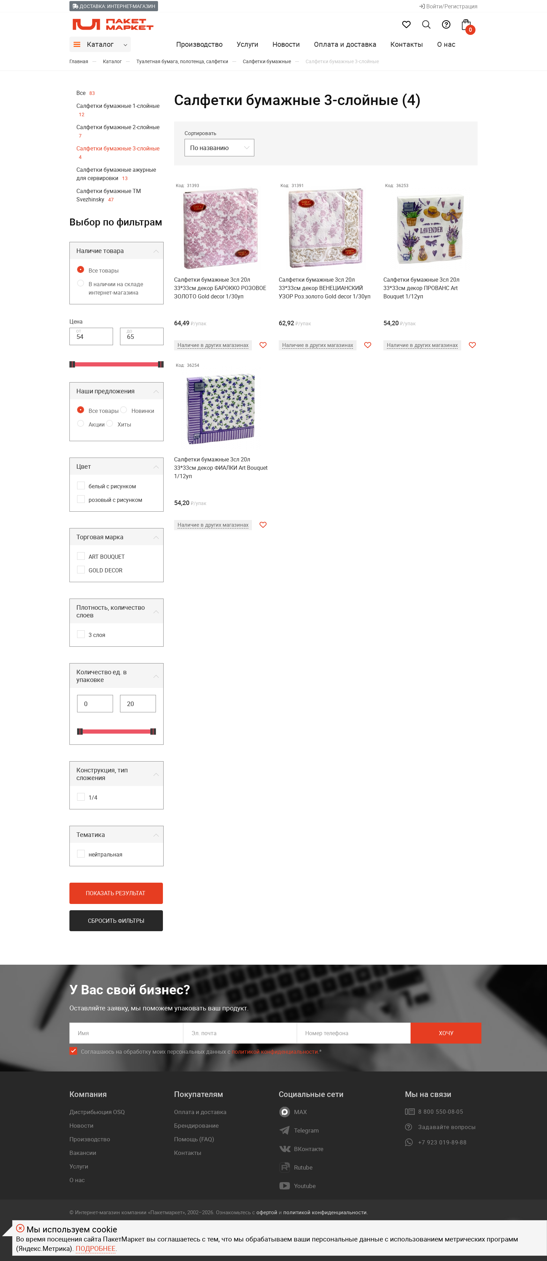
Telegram (306, 1130)
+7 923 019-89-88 (442, 1142)
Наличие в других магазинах (213, 344)
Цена (76, 321)
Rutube (303, 1167)
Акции (97, 424)
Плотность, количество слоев (110, 611)
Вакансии (82, 1153)
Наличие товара (100, 250)
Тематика (90, 834)
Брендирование (196, 1125)
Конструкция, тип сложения (102, 774)
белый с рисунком (112, 486)
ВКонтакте (308, 1149)
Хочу (446, 1033)
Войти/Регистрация (448, 6)
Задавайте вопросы (447, 1126)
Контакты (406, 44)
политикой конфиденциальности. (325, 1212)
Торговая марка (99, 537)
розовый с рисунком (115, 500)
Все (85, 93)
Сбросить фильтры (116, 921)
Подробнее (95, 1248)
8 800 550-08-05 (440, 1111)
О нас (446, 44)
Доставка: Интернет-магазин (113, 6)
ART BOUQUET (107, 557)
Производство (199, 44)
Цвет (83, 466)
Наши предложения (105, 391)
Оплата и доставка (345, 44)
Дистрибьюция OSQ (97, 1112)
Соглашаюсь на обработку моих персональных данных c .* (201, 1052)
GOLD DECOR (105, 570)
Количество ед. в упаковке (101, 676)
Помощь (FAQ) (194, 1139)
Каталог (100, 44)
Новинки (143, 411)
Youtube (305, 1186)
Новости (286, 44)
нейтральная (105, 854)
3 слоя (97, 635)
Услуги (247, 44)
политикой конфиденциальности (275, 1051)
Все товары (104, 270)
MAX (300, 1112)
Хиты (124, 424)
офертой (266, 1212)
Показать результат (115, 893)
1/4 (93, 797)
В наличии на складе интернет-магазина (116, 288)
